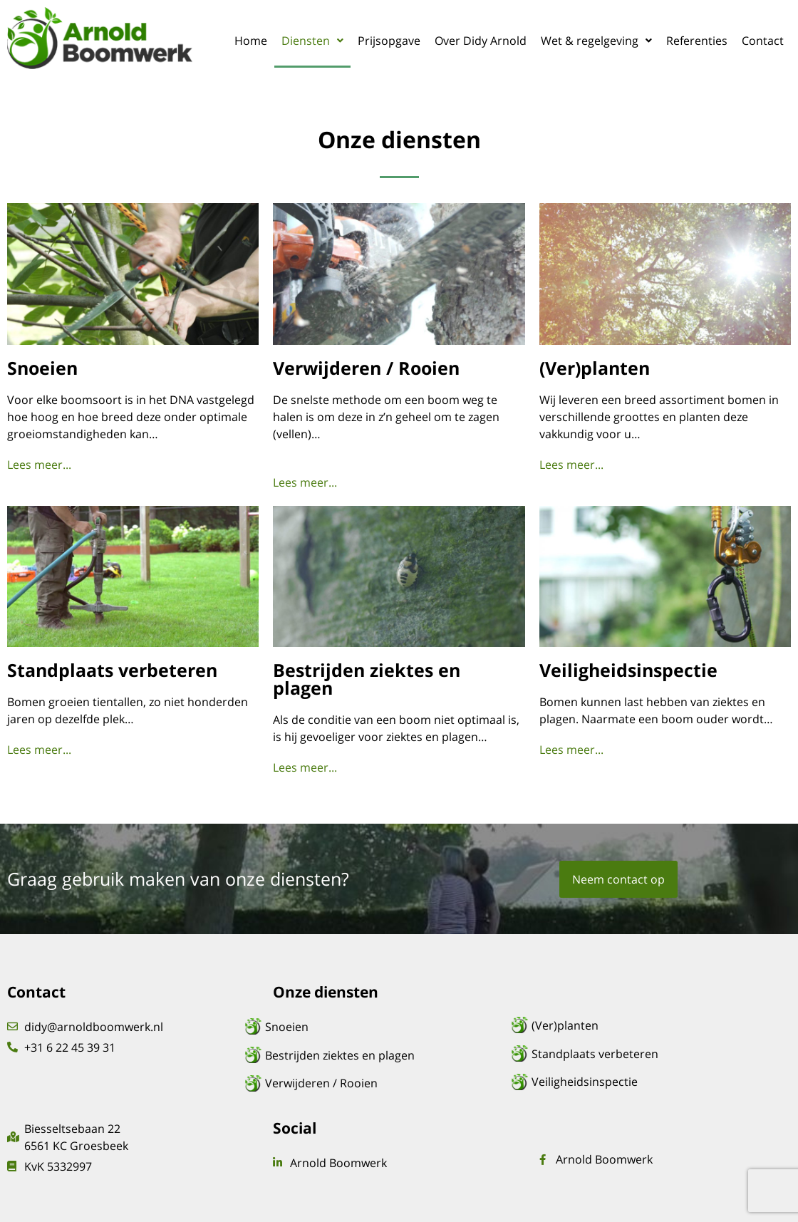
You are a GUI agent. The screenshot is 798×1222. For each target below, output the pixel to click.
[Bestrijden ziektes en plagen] (384, 1055)
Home (250, 40)
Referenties (696, 40)
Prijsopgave (389, 40)
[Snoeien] (384, 1026)
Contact (763, 40)
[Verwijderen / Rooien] (384, 1083)
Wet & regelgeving (596, 40)
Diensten (312, 40)
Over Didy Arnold (481, 40)
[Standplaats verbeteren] (651, 1053)
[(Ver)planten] (651, 1025)
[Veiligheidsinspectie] (651, 1081)
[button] (312, 41)
